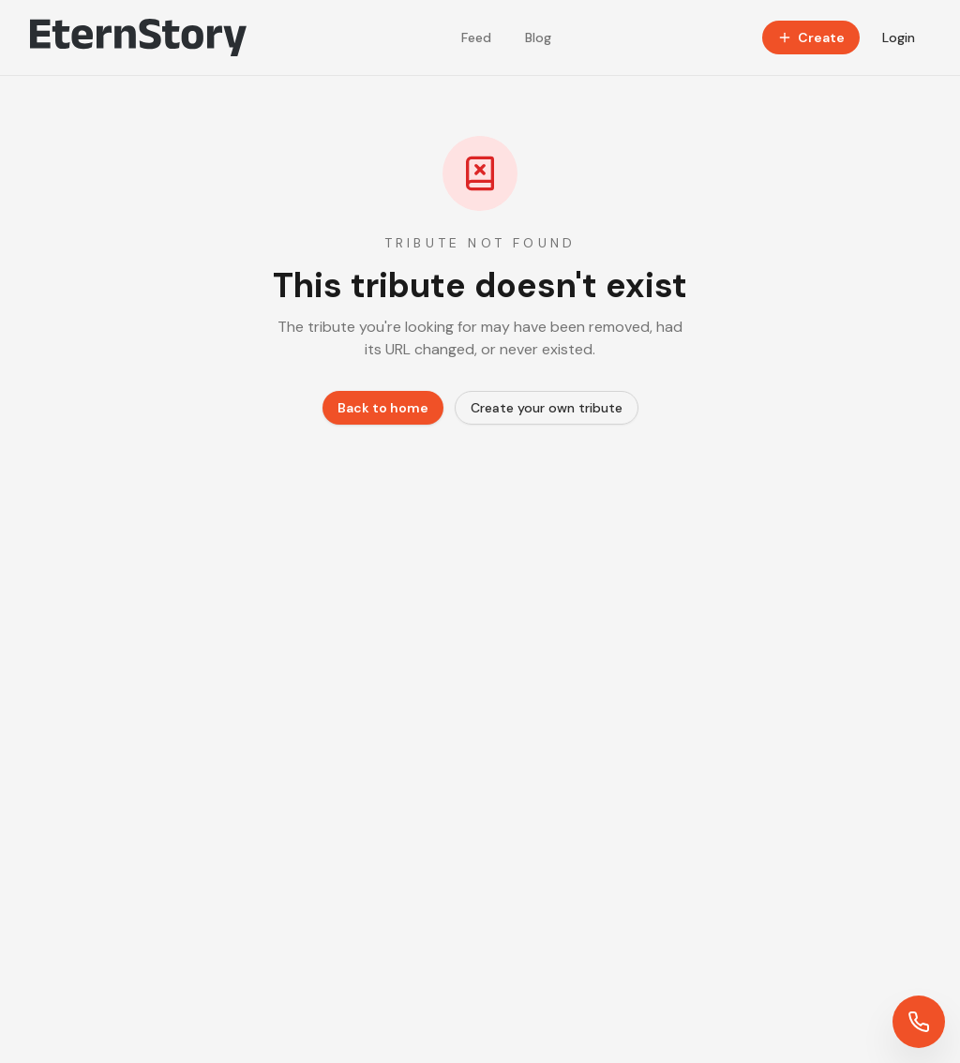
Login (898, 37)
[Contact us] (918, 1022)
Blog (538, 37)
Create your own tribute (546, 407)
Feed (476, 37)
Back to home (383, 407)
